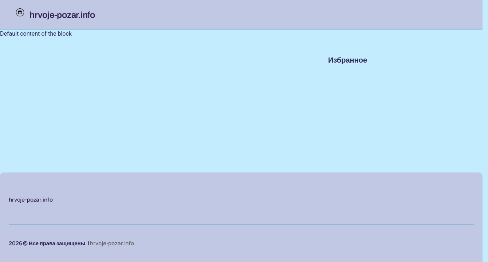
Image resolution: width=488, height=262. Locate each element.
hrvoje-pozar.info (112, 243)
